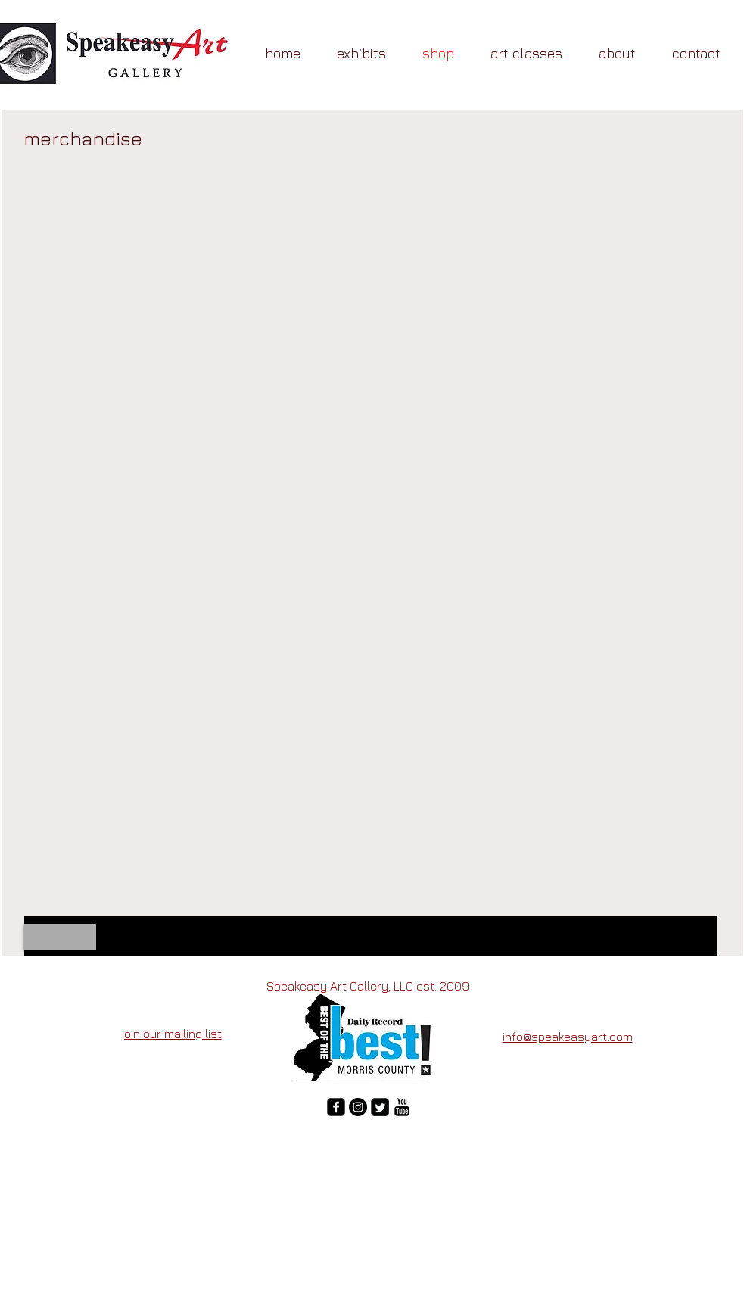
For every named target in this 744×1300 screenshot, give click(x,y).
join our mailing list (172, 1033)
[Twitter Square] (380, 1107)
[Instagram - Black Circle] (358, 1107)
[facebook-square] (336, 1107)
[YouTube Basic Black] (402, 1107)
